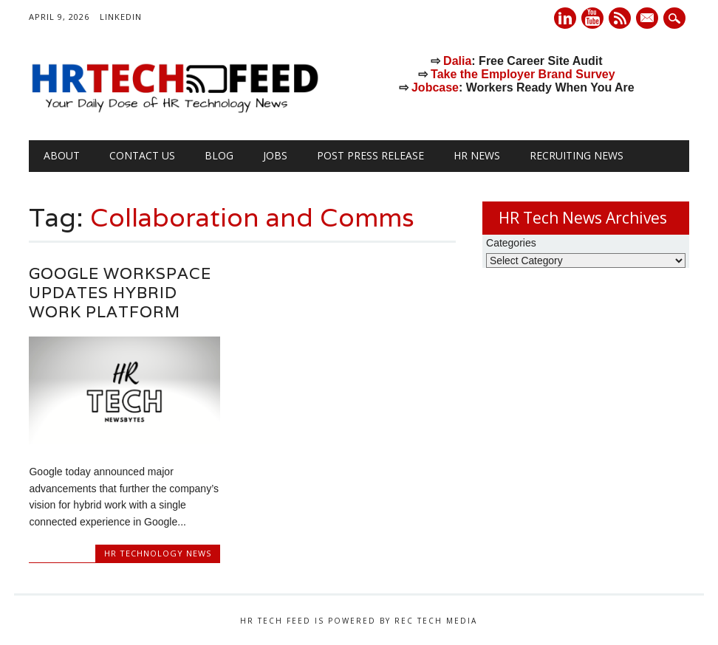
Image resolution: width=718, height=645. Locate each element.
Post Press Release (370, 155)
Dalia (457, 61)
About (62, 155)
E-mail (648, 19)
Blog (219, 155)
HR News (477, 155)
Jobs (275, 155)
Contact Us (142, 155)
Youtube (592, 18)
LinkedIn (121, 16)
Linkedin (565, 18)
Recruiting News (576, 155)
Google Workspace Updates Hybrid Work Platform (120, 292)
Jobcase (435, 87)
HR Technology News (157, 553)
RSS (620, 18)
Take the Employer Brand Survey (523, 74)
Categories (511, 243)
